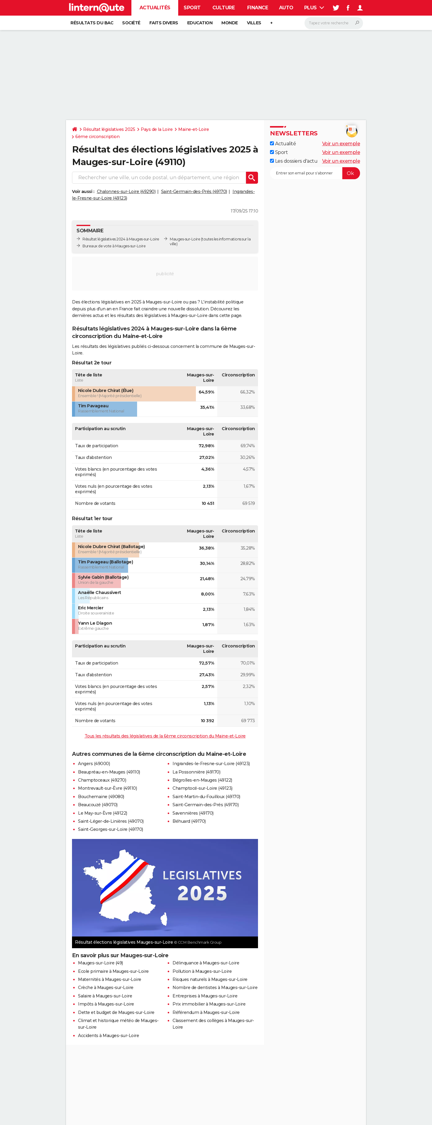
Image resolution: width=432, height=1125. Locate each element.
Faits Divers (163, 22)
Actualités (155, 8)
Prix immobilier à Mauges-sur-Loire (208, 1004)
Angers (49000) (94, 763)
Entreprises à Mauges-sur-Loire (204, 996)
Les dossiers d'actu (293, 161)
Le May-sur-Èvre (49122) (102, 813)
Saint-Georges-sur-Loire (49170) (110, 829)
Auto (286, 8)
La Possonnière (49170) (196, 772)
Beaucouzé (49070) (98, 804)
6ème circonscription (97, 136)
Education (200, 22)
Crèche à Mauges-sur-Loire (106, 987)
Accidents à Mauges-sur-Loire (108, 1035)
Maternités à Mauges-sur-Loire (109, 979)
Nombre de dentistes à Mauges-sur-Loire (214, 987)
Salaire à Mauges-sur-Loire (105, 996)
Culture (223, 8)
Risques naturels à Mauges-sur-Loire (210, 979)
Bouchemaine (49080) (101, 796)
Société (131, 22)
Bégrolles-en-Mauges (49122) (202, 780)
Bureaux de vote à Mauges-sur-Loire (114, 246)
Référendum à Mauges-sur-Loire (206, 1012)
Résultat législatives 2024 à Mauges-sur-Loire (120, 239)
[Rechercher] (333, 23)
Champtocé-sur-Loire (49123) (202, 788)
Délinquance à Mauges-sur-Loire (205, 963)
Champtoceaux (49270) (102, 780)
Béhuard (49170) (189, 821)
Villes (254, 22)
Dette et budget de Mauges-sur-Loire (116, 1012)
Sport (192, 8)
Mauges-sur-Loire (185, 239)
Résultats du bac (91, 22)
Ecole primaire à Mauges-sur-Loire (113, 971)
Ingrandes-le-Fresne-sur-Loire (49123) (211, 763)
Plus (314, 8)
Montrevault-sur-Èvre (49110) (107, 788)
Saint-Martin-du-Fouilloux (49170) (206, 796)
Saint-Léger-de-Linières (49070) (111, 821)
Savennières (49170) (193, 813)
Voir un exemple (341, 143)
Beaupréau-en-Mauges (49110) (109, 772)
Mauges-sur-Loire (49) (100, 963)
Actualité (283, 143)
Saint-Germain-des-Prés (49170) (194, 191)
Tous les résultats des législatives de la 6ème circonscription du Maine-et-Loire (165, 736)
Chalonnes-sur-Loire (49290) (126, 191)
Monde (229, 22)
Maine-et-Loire (193, 129)
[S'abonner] (315, 173)
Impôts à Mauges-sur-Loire (106, 1004)
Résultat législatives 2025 (109, 129)
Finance (257, 8)
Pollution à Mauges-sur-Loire (202, 971)
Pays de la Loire (156, 129)
